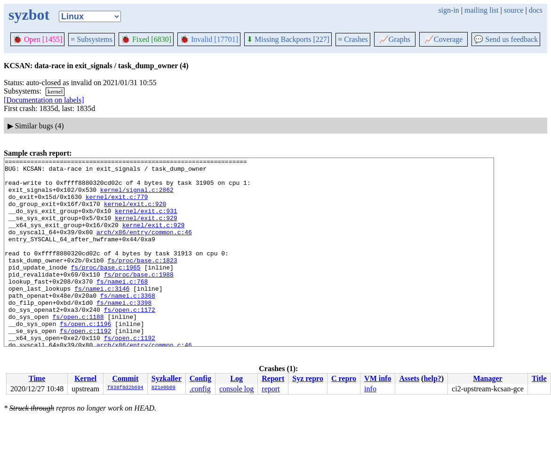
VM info (377, 378)
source (514, 10)
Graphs (394, 39)
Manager (487, 378)
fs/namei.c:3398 (124, 332)
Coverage (443, 39)
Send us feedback (506, 39)
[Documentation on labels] (44, 100)
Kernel (85, 378)
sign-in (448, 10)
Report (273, 378)
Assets (409, 378)
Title (539, 378)
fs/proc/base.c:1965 (105, 290)
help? (432, 378)
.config (200, 389)
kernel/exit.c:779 (117, 205)
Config (200, 378)
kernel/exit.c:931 (146, 222)
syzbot (28, 14)
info (370, 389)
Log (236, 378)
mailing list (481, 10)
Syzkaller (167, 378)
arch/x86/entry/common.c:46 (144, 247)
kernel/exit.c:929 (146, 230)
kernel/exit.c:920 (135, 213)
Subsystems (91, 39)
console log (236, 389)
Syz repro (307, 378)
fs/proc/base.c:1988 (139, 298)
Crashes (353, 39)
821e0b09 (164, 388)
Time (37, 378)
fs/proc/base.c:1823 (142, 281)
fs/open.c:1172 (129, 340)
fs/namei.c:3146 (101, 315)
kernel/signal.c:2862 (137, 196)
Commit (125, 378)
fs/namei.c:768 (122, 306)
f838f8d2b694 (125, 388)
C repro (343, 378)
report (270, 389)
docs (536, 10)
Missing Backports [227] (288, 39)
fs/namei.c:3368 (127, 323)
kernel (55, 91)
